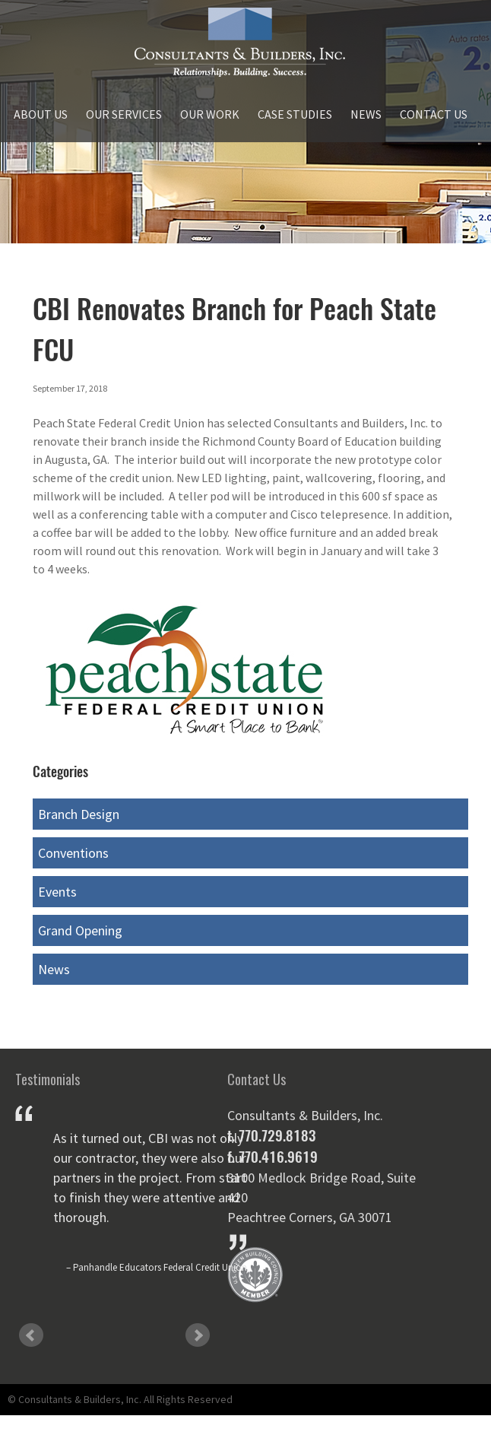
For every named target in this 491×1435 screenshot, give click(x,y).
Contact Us (433, 114)
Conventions (73, 853)
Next (197, 1335)
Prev (31, 1335)
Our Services (124, 114)
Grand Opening (80, 930)
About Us (41, 114)
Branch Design (78, 814)
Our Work (209, 114)
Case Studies (295, 114)
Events (57, 891)
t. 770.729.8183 (271, 1135)
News (366, 114)
